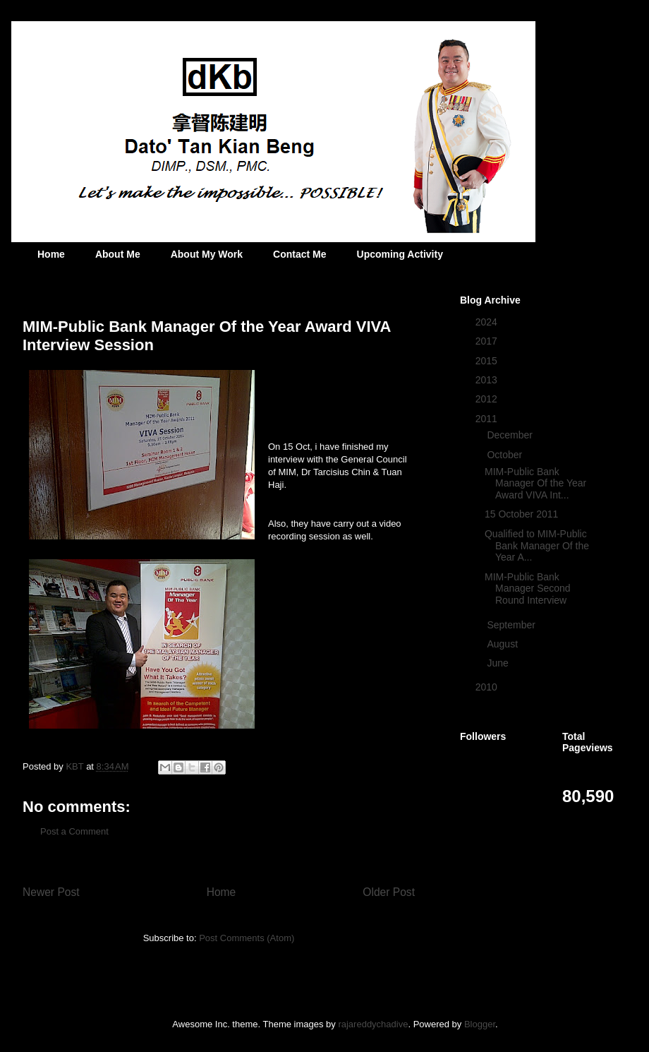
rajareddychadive (373, 1024)
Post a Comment (74, 831)
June (499, 663)
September (512, 624)
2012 (487, 399)
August (503, 644)
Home (51, 254)
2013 (487, 379)
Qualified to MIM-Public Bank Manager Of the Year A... (537, 545)
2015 (487, 360)
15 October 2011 (521, 514)
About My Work (207, 254)
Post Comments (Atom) (246, 938)
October (506, 454)
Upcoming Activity (400, 254)
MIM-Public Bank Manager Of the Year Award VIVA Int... (535, 483)
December (511, 435)
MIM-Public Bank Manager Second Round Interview (528, 588)
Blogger (479, 1024)
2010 (487, 687)
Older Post (389, 892)
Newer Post (51, 892)
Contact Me (299, 254)
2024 (487, 322)
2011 (487, 418)
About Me (117, 254)
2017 (487, 341)
